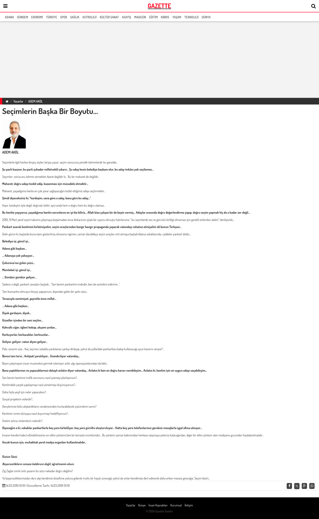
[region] (159, 58)
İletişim (189, 505)
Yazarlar (18, 101)
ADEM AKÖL (35, 101)
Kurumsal (176, 505)
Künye (141, 505)
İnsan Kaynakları (158, 505)
